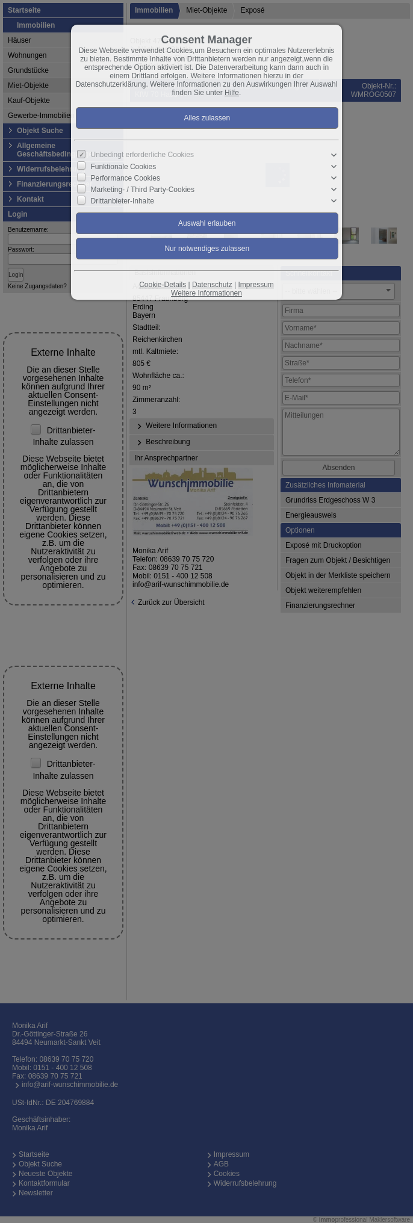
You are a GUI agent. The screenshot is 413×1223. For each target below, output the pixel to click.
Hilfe (232, 92)
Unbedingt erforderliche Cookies (142, 154)
